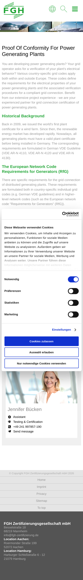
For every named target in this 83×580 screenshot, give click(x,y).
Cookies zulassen (42, 341)
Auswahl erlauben (41, 352)
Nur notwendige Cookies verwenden (41, 363)
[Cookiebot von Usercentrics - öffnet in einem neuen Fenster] (62, 214)
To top (41, 508)
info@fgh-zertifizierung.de (21, 535)
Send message (23, 431)
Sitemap (41, 501)
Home (41, 480)
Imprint (41, 487)
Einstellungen (61, 329)
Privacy (41, 494)
